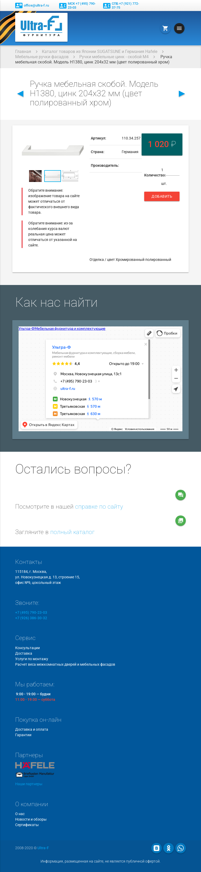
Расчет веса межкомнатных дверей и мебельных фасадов (65, 664)
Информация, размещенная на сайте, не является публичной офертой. (100, 861)
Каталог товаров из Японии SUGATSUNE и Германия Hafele (99, 51)
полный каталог (72, 532)
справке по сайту (99, 506)
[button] (79, 136)
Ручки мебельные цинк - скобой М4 (114, 56)
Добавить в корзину (162, 197)
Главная (23, 51)
